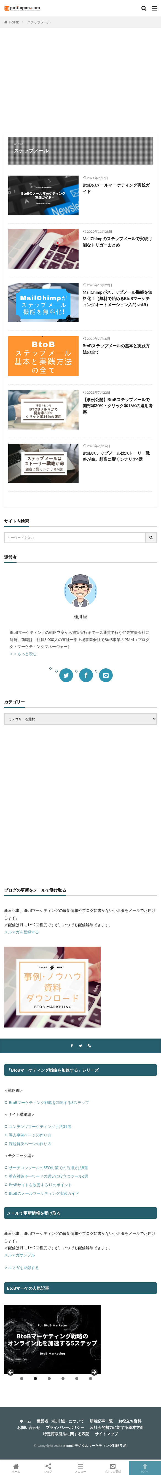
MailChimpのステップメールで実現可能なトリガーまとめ (117, 241)
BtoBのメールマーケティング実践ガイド (116, 188)
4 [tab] (63, 1378)
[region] (52, 1345)
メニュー (81, 1468)
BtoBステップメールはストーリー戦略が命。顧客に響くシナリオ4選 (116, 456)
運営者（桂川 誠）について (60, 1421)
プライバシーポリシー (65, 1427)
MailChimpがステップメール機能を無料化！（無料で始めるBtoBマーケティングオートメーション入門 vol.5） (117, 298)
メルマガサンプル (19, 1254)
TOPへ (145, 1468)
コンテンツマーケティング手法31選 (40, 1126)
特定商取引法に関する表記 (66, 1433)
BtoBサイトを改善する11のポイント (40, 1184)
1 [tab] (21, 1378)
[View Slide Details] (52, 1339)
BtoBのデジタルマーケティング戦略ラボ (95, 1446)
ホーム (25, 1421)
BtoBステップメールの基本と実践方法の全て (116, 348)
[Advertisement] (80, 83)
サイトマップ (106, 1433)
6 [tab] (90, 1378)
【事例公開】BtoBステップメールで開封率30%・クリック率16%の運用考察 (118, 405)
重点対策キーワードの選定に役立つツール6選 (48, 1176)
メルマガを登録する (21, 932)
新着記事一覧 (101, 1421)
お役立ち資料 (129, 1421)
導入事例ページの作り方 (30, 1135)
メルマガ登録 (112, 1468)
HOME (14, 22)
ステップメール (38, 22)
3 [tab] (49, 1378)
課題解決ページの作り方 (30, 1143)
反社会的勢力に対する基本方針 (117, 1427)
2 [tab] (35, 1378)
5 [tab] (76, 1378)
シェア (48, 1468)
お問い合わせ (28, 1427)
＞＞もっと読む (23, 653)
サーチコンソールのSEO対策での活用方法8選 (48, 1167)
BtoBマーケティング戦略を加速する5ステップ (49, 1102)
